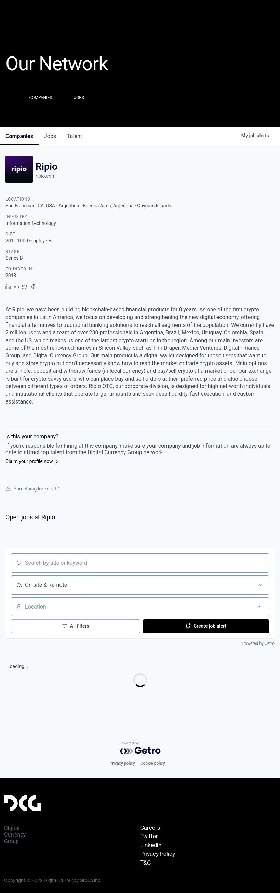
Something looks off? (32, 489)
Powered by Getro (258, 643)
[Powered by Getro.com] (140, 748)
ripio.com (46, 176)
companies (19, 136)
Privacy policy (122, 763)
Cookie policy (153, 763)
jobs (50, 136)
